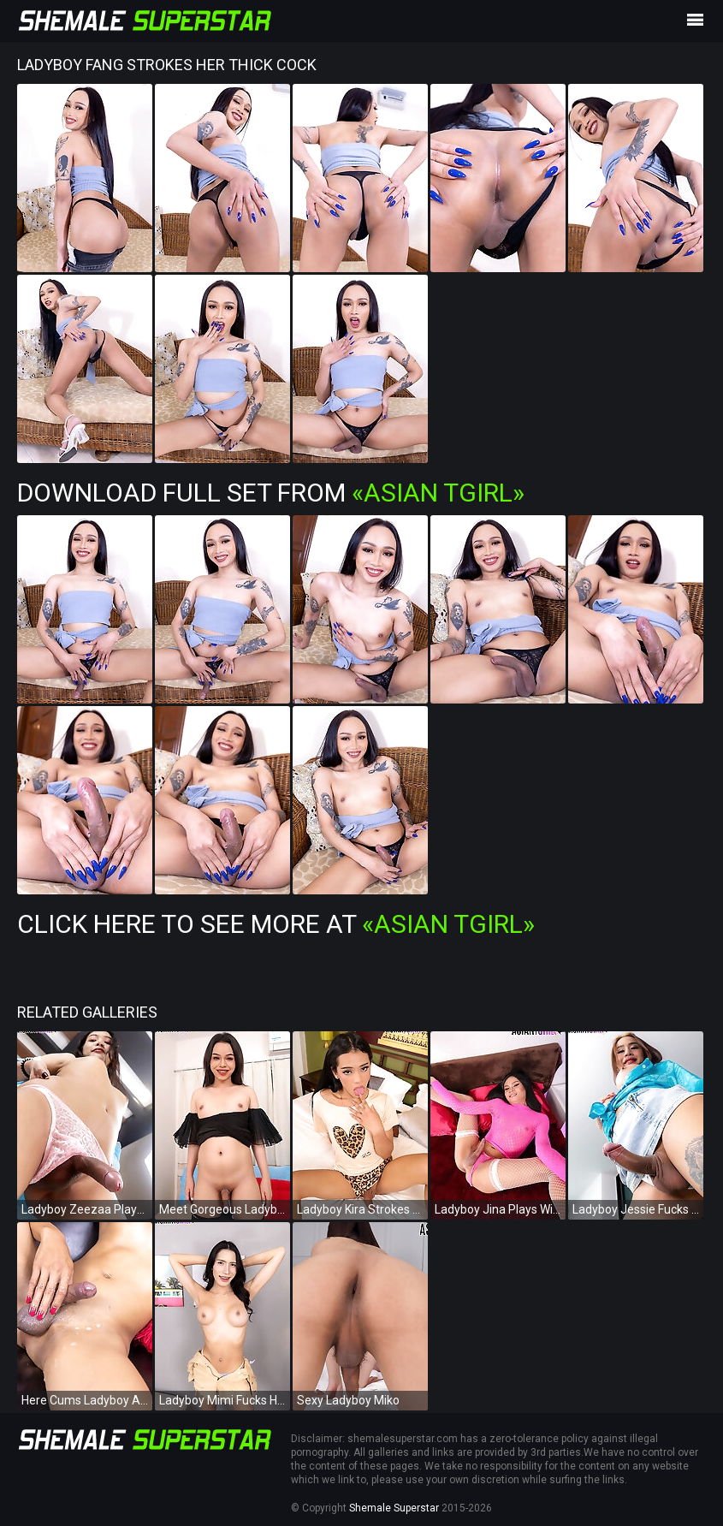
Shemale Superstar (394, 1508)
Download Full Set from (270, 493)
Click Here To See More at (276, 924)
